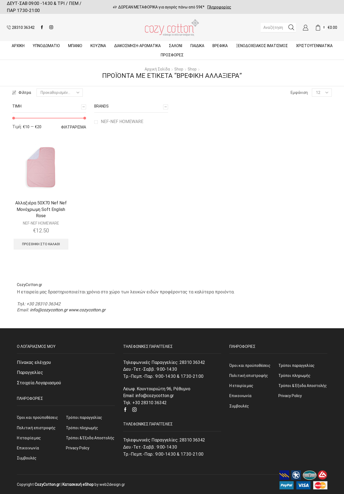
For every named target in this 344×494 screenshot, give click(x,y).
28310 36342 (192, 362)
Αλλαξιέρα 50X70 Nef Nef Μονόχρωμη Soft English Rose (41, 209)
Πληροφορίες (219, 7)
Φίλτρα (21, 92)
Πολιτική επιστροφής (36, 428)
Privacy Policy (77, 448)
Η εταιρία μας (29, 438)
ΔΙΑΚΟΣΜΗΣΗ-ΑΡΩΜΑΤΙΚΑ (137, 46)
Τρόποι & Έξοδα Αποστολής (90, 438)
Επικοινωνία (28, 448)
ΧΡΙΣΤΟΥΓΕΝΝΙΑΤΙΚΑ (314, 46)
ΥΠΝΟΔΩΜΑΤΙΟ (46, 46)
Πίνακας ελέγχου (34, 362)
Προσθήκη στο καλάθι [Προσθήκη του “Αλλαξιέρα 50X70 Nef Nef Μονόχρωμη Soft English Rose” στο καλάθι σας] (41, 244)
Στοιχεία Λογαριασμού (39, 382)
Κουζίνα (98, 46)
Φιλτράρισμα (73, 127)
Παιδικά (197, 46)
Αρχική (18, 46)
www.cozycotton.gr (87, 309)
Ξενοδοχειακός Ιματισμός (262, 46)
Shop (178, 69)
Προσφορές (172, 55)
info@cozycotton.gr (49, 309)
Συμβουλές (26, 458)
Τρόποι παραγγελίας (84, 417)
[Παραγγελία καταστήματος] (59, 92)
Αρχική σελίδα (157, 69)
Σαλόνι (175, 46)
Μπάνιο (75, 46)
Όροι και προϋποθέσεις (37, 417)
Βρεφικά (220, 46)
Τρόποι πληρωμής (82, 428)
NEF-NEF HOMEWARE (122, 121)
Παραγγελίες (30, 372)
